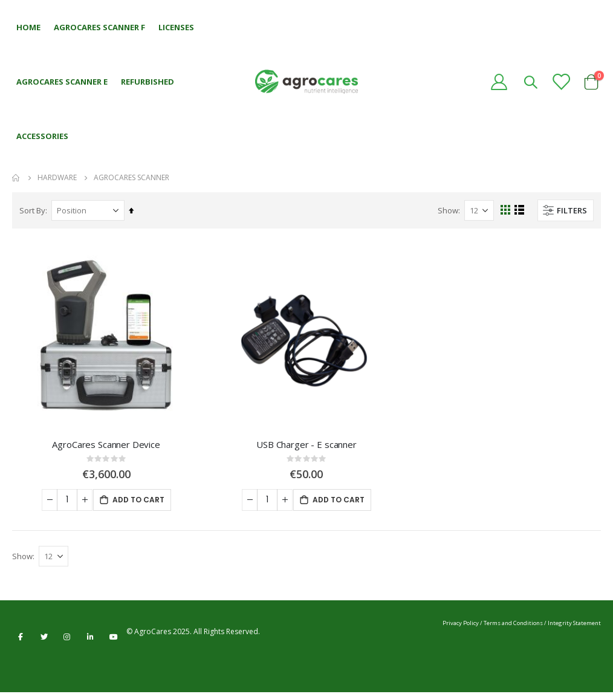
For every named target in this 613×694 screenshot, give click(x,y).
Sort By (32, 210)
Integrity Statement (574, 625)
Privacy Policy (461, 625)
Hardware (57, 177)
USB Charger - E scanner (306, 444)
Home (16, 177)
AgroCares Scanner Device (106, 444)
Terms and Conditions (513, 625)
